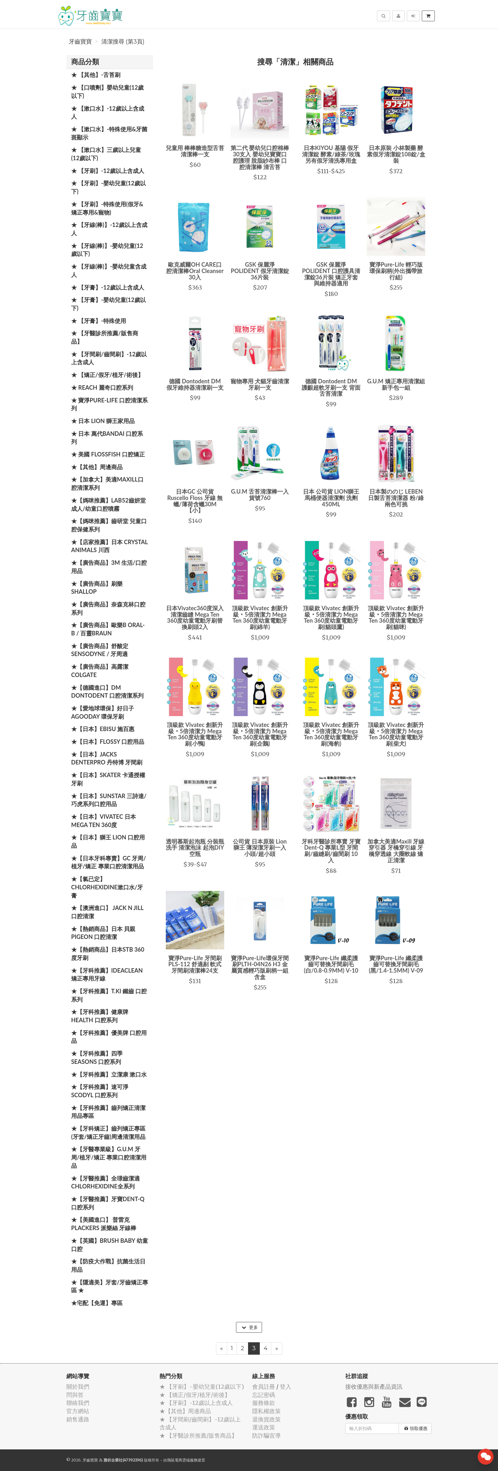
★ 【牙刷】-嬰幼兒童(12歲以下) (108, 187)
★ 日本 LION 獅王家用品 (103, 420)
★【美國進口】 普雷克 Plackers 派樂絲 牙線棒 (103, 1223)
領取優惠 (415, 1428)
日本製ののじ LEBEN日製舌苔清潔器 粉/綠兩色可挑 (396, 498)
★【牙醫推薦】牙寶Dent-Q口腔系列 (108, 1203)
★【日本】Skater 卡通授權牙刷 (108, 779)
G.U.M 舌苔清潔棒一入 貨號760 (260, 494)
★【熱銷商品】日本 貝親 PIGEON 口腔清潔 (103, 933)
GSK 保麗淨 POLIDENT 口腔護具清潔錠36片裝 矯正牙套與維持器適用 (331, 274)
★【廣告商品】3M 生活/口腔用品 (109, 566)
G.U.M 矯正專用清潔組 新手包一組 (396, 384)
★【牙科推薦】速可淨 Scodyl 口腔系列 (99, 1090)
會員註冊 (263, 1386)
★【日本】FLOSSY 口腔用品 (107, 741)
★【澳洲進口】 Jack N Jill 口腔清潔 (107, 912)
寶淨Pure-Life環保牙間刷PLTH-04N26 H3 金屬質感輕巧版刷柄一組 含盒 (260, 967)
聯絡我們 (77, 1402)
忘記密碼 (263, 1395)
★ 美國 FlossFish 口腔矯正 (108, 454)
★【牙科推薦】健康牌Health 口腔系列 (99, 1015)
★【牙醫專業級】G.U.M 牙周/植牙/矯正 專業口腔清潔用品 (108, 1157)
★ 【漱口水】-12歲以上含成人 (107, 112)
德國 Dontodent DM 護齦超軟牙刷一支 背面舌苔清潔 (331, 387)
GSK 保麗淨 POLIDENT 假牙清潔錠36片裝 (260, 271)
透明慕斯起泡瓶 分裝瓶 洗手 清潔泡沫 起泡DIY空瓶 (195, 848)
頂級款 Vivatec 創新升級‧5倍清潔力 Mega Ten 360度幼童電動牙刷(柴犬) (396, 734)
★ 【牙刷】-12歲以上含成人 (107, 170)
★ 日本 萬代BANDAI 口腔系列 (107, 437)
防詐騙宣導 (266, 1435)
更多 (250, 1327)
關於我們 (77, 1386)
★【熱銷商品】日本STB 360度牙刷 (107, 953)
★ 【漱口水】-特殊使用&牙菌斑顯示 (109, 133)
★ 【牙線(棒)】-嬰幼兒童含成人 (108, 270)
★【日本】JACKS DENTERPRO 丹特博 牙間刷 (106, 758)
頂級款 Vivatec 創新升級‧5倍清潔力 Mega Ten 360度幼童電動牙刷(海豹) (331, 734)
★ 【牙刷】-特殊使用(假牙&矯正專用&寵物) (107, 208)
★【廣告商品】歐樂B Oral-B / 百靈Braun (108, 629)
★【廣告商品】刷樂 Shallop (97, 587)
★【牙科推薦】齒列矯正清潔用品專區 (108, 1111)
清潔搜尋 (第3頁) (123, 41)
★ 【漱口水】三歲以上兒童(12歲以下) (106, 153)
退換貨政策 (266, 1419)
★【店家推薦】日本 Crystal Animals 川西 (109, 546)
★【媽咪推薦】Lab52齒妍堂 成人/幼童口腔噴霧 (108, 504)
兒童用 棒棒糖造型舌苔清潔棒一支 (195, 151)
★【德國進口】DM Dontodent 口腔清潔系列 (107, 691)
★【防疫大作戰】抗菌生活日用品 (108, 1265)
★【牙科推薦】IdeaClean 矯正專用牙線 (107, 974)
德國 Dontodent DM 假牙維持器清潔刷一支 (195, 384)
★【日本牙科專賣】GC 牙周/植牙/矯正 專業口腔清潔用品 (108, 862)
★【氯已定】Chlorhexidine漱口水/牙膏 (107, 887)
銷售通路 (77, 1419)
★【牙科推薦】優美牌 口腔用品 (109, 1036)
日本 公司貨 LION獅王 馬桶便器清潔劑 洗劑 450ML (331, 498)
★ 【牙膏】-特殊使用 (98, 320)
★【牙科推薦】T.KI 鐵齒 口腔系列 (109, 995)
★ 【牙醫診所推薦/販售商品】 (104, 337)
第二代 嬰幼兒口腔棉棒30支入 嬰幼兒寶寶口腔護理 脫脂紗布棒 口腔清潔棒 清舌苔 (260, 157)
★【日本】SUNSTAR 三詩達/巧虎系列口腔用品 (108, 800)
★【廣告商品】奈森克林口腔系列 (108, 608)
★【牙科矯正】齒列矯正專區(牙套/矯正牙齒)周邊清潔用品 (108, 1132)
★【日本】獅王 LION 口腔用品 (108, 841)
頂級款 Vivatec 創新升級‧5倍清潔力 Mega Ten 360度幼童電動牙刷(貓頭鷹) (331, 617)
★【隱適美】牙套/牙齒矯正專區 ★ (109, 1286)
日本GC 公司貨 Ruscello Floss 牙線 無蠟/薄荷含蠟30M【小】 (195, 501)
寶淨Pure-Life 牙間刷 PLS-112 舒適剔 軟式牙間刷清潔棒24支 (195, 964)
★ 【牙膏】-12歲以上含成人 (107, 287)
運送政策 (263, 1427)
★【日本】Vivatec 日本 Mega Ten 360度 (103, 820)
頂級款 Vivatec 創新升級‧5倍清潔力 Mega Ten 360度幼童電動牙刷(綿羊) (260, 617)
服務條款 (263, 1402)
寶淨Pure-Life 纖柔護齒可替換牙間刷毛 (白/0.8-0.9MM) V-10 (331, 964)
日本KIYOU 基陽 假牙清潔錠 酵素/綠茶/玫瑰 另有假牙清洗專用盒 (331, 154)
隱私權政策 (266, 1411)
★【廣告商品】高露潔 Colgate (99, 670)
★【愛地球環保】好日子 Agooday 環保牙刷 (102, 712)
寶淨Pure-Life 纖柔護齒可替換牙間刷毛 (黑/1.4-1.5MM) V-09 (396, 964)
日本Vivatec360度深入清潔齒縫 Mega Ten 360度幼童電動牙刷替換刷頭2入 (195, 617)
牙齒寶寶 (80, 41)
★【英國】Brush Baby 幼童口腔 (109, 1244)
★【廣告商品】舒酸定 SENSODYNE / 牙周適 (99, 650)
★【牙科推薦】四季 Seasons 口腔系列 (97, 1057)
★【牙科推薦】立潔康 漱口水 (109, 1074)
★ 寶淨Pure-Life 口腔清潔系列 (109, 404)
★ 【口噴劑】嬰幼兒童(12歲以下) (107, 91)
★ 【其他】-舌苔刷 (95, 74)
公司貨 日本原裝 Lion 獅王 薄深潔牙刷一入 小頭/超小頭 (259, 848)
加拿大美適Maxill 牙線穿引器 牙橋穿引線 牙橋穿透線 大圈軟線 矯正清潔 (395, 851)
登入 (285, 1386)
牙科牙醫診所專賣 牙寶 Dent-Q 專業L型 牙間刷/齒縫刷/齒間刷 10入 (331, 851)
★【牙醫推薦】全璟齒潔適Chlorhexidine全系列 (105, 1182)
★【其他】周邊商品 (97, 466)
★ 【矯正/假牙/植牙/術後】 (107, 374)
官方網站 (77, 1411)
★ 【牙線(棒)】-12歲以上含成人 (109, 228)
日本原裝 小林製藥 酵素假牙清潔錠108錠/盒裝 (396, 154)
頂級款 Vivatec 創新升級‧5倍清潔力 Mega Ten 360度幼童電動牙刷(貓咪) (396, 617)
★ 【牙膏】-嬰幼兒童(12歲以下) (108, 303)
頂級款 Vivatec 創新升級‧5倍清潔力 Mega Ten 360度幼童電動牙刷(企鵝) (260, 734)
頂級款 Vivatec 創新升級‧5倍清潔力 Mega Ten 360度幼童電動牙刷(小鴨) (195, 734)
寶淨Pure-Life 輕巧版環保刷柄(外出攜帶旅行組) (396, 271)
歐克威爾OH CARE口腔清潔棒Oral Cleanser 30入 (195, 271)
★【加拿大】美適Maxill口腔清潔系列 (107, 483)
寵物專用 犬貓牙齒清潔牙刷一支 (260, 384)
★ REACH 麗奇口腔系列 (102, 387)
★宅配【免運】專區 (97, 1302)
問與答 (75, 1395)
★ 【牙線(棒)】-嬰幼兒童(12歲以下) (107, 249)
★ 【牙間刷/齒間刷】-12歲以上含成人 (109, 358)
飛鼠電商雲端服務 (182, 1460)
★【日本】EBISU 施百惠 (102, 728)
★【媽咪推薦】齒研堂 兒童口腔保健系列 (109, 525)
